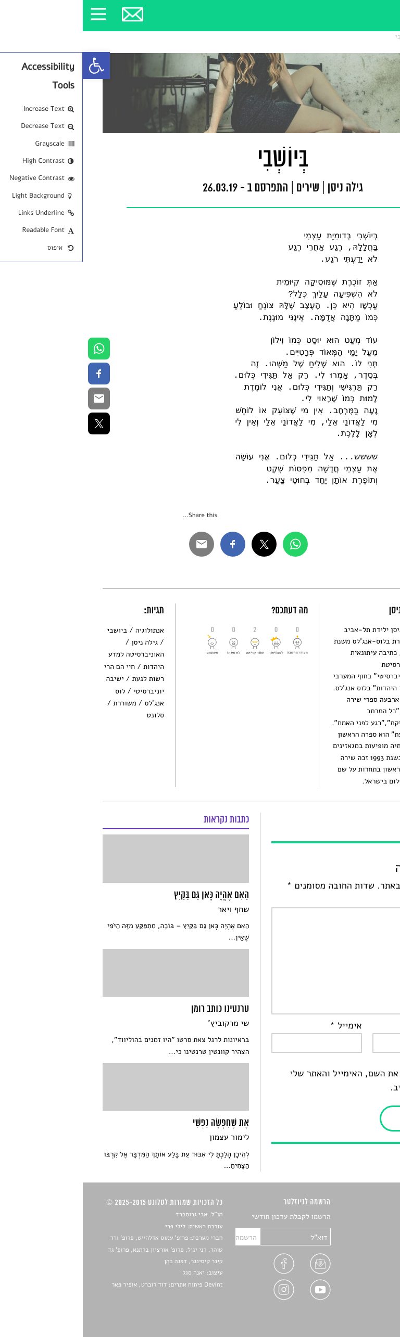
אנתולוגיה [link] (67, 630)
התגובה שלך (353, 900)
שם (370, 1026)
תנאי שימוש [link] (362, 1302)
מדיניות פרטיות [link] (357, 1290)
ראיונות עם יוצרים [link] (354, 1265)
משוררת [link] (41, 703)
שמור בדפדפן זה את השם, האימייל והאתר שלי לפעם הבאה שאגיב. (293, 1081)
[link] (13, 65)
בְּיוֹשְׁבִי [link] (322, 37)
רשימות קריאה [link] (359, 1253)
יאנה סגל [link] (110, 1273)
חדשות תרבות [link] (360, 1241)
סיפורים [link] (368, 1217)
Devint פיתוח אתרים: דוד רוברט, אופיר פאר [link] (84, 1285)
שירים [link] (347, 37)
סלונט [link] (371, 37)
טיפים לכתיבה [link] (359, 1278)
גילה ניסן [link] (61, 642)
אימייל (263, 1026)
